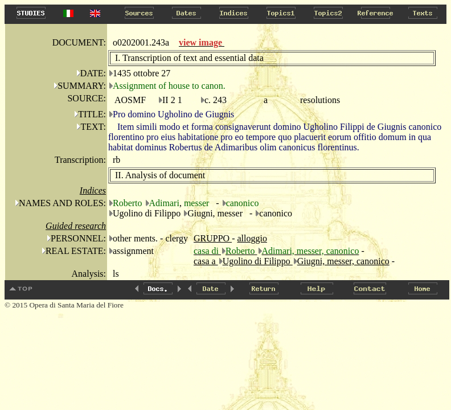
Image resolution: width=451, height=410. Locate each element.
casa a (206, 261)
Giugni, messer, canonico (343, 261)
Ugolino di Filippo (258, 261)
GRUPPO (213, 238)
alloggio (251, 238)
